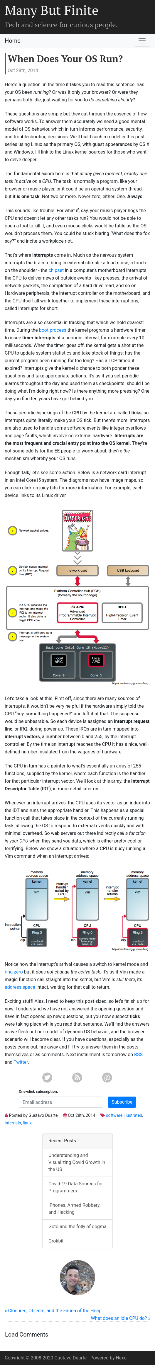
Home (13, 40)
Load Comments (26, 1334)
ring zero (14, 972)
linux (27, 1123)
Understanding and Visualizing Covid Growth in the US (76, 1162)
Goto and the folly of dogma (77, 1226)
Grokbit (56, 1241)
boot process (52, 330)
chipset (56, 270)
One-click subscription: (38, 1091)
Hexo (121, 1358)
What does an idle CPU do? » (120, 1318)
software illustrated (124, 1115)
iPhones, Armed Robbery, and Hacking (74, 1208)
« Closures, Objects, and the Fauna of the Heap (53, 1310)
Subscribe (122, 1102)
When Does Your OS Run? (65, 58)
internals (13, 1123)
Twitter (21, 1062)
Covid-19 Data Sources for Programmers (75, 1187)
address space (20, 987)
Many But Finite (51, 10)
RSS (138, 1054)
